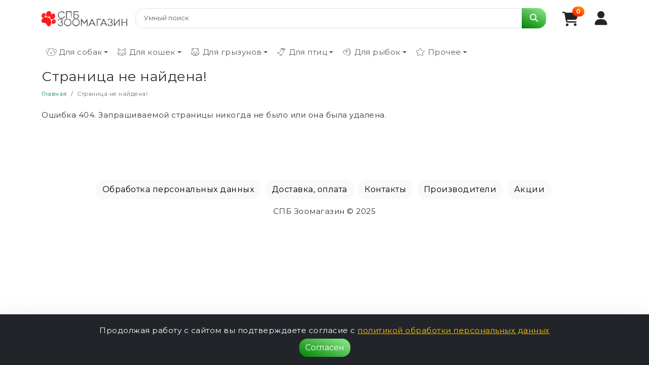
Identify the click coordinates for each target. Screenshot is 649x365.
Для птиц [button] (301, 52)
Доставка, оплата (309, 189)
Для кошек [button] (145, 52)
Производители (460, 189)
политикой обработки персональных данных (453, 330)
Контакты (385, 189)
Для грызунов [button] (226, 52)
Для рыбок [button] (371, 52)
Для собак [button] (74, 52)
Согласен (324, 347)
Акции (529, 189)
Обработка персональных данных (178, 189)
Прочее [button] (438, 52)
